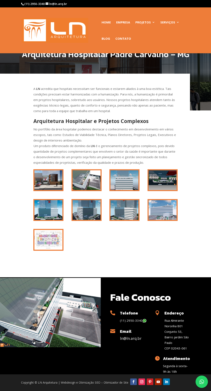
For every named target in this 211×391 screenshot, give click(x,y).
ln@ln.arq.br (131, 338)
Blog (106, 39)
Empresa (123, 22)
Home (106, 22)
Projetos (143, 22)
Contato (123, 39)
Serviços (167, 22)
